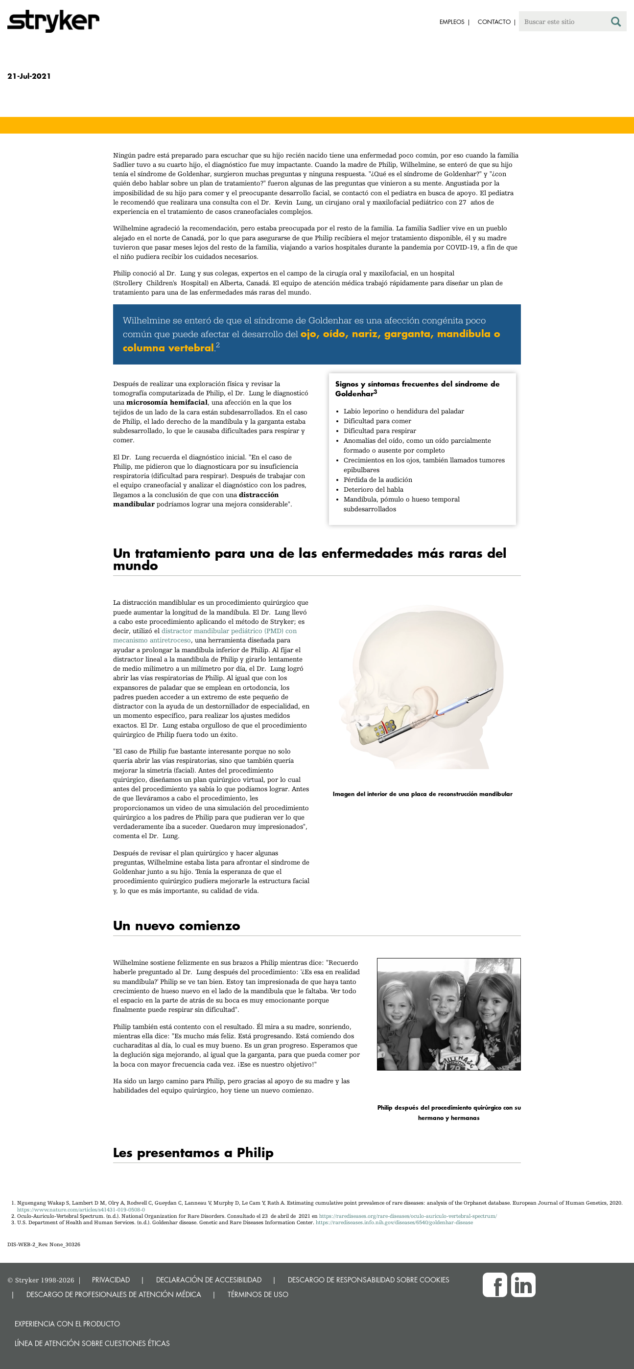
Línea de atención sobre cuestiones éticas (92, 1343)
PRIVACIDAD (111, 1279)
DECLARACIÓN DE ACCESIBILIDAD (208, 1279)
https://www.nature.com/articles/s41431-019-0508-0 (81, 1210)
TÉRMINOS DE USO (258, 1294)
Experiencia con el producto (67, 1323)
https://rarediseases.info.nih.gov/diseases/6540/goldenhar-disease (394, 1222)
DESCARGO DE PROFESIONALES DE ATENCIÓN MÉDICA (113, 1294)
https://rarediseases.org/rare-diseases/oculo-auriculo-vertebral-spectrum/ (408, 1216)
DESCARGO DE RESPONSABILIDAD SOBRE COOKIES (368, 1279)
